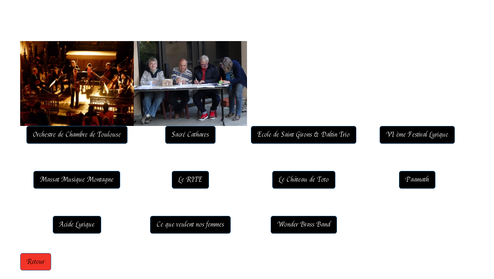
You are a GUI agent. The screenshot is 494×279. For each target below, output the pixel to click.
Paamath (417, 179)
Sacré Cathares (190, 134)
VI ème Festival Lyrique (417, 134)
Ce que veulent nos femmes (190, 224)
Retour (36, 261)
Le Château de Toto (304, 179)
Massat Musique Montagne (77, 179)
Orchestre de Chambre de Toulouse (77, 134)
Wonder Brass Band (303, 224)
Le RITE (190, 179)
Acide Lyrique (77, 224)
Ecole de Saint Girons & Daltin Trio (303, 134)
